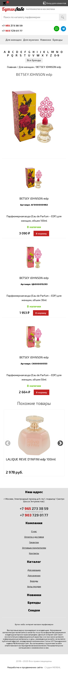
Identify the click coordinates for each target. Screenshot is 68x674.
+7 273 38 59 (12, 25)
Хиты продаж (34, 586)
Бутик (13, 9)
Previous (8, 443)
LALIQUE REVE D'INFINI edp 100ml (31, 459)
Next (60, 443)
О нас (34, 531)
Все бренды (34, 60)
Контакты (34, 553)
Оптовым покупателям (34, 547)
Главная (11, 66)
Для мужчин (31, 39)
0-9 (56, 55)
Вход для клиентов (56, 3)
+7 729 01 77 (12, 30)
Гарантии (34, 542)
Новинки (45, 39)
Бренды (58, 39)
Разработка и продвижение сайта (25, 667)
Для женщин (13, 39)
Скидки (34, 610)
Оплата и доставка (34, 536)
